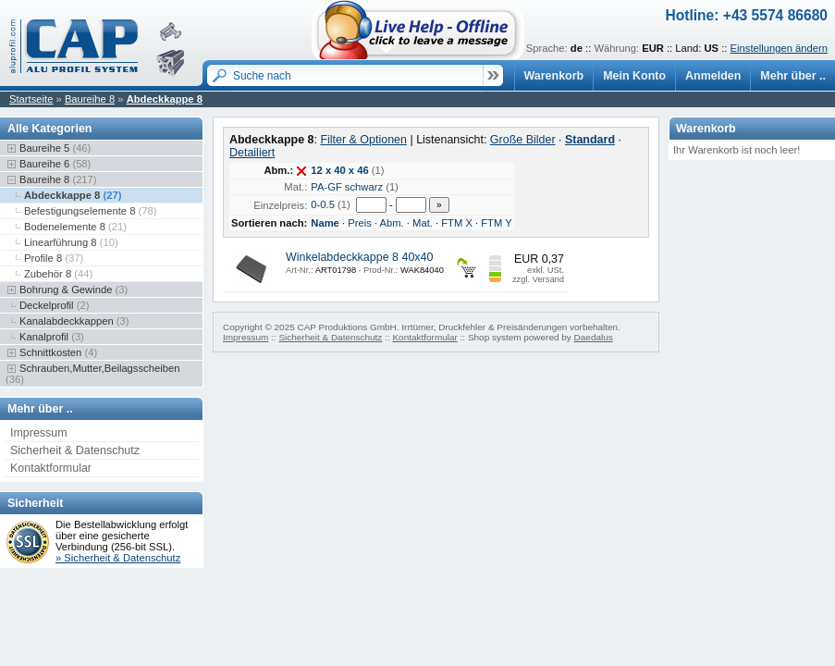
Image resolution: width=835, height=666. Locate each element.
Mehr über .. (793, 75)
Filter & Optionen (363, 139)
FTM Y (496, 222)
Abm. (392, 222)
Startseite (31, 99)
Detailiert (252, 152)
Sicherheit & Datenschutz (75, 450)
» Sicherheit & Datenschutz (117, 557)
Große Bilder (523, 139)
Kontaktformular (51, 468)
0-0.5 (323, 204)
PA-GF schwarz (347, 186)
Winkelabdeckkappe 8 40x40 (359, 257)
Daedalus (593, 337)
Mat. (422, 222)
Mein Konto (634, 75)
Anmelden (713, 75)
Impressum (39, 432)
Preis (360, 222)
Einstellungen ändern (779, 48)
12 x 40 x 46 (339, 170)
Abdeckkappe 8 (165, 99)
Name (325, 222)
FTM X (457, 222)
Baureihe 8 (90, 99)
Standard (590, 139)
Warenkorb (554, 75)
